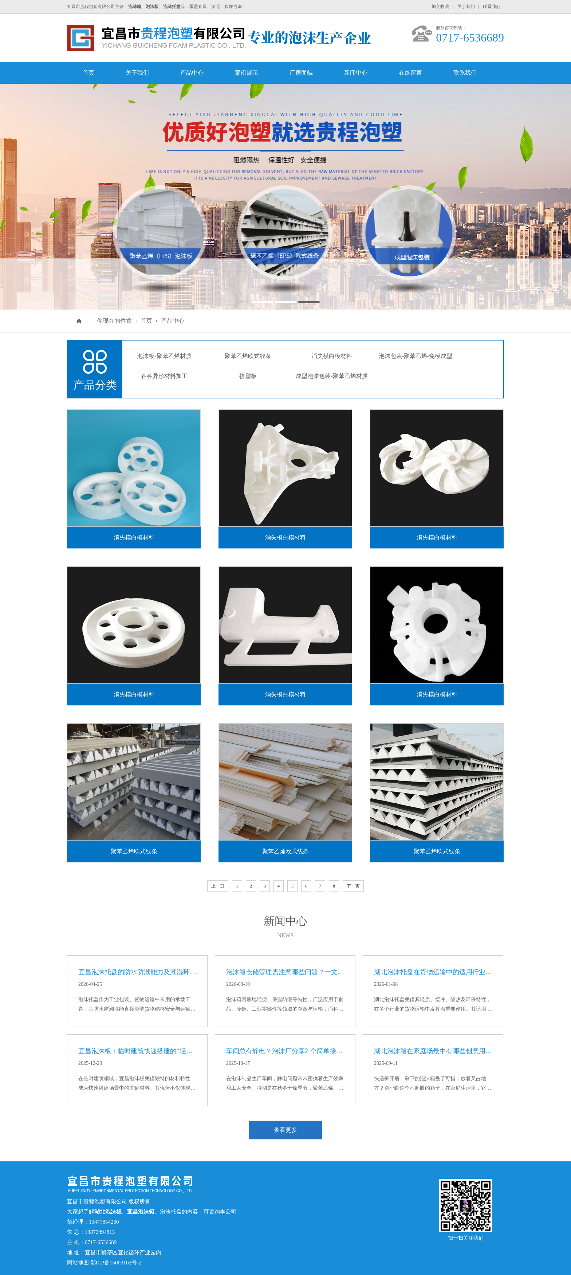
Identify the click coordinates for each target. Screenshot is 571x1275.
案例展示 (246, 73)
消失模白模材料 (331, 356)
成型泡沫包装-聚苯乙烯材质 (331, 376)
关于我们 (466, 6)
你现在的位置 (114, 321)
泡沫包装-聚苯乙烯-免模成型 (416, 356)
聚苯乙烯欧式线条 (248, 356)
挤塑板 (248, 376)
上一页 (217, 886)
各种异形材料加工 (164, 376)
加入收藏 (440, 6)
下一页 (353, 886)
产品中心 (192, 73)
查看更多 (285, 1130)
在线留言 (410, 73)
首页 (88, 73)
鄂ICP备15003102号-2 (116, 1263)
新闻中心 (355, 73)
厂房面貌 (301, 73)
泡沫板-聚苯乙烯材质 (164, 356)
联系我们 (491, 6)
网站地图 (78, 1263)
